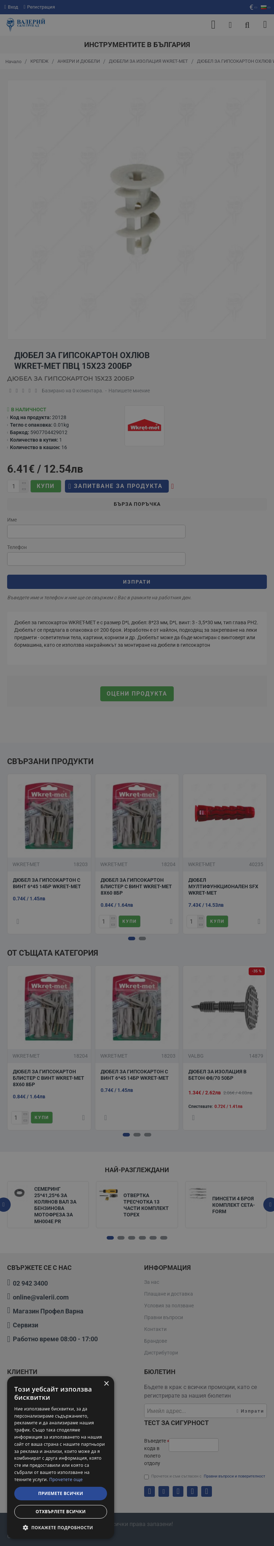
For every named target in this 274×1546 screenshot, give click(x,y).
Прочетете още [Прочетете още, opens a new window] (66, 1479)
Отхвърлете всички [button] (61, 1512)
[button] (60, 1527)
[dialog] (60, 1457)
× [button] (106, 1384)
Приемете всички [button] (60, 1493)
